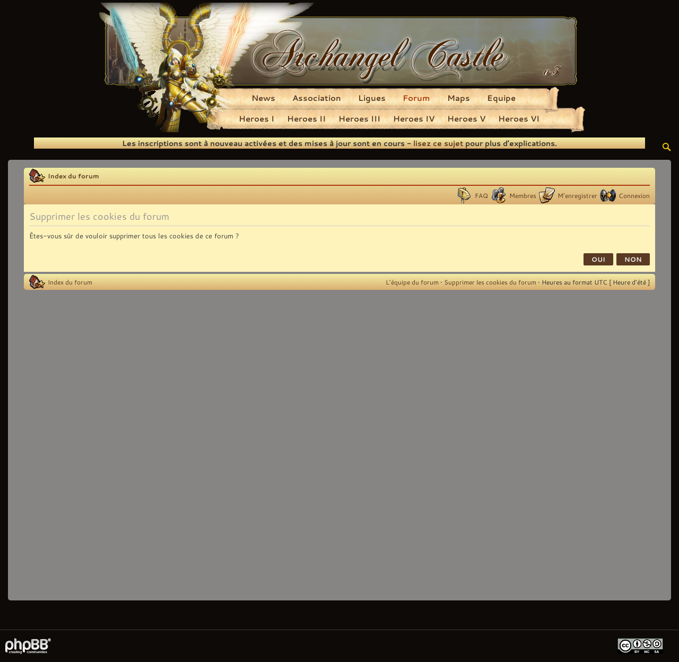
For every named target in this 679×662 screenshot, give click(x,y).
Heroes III (359, 118)
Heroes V (466, 118)
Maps (458, 97)
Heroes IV (413, 118)
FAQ (481, 195)
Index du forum (73, 175)
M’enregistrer (577, 195)
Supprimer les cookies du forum (490, 282)
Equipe (501, 97)
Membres (522, 195)
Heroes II (306, 118)
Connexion (634, 195)
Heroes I (256, 118)
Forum (416, 97)
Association (316, 97)
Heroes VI (518, 118)
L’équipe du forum (412, 282)
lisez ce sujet (438, 143)
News (263, 97)
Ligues (372, 97)
